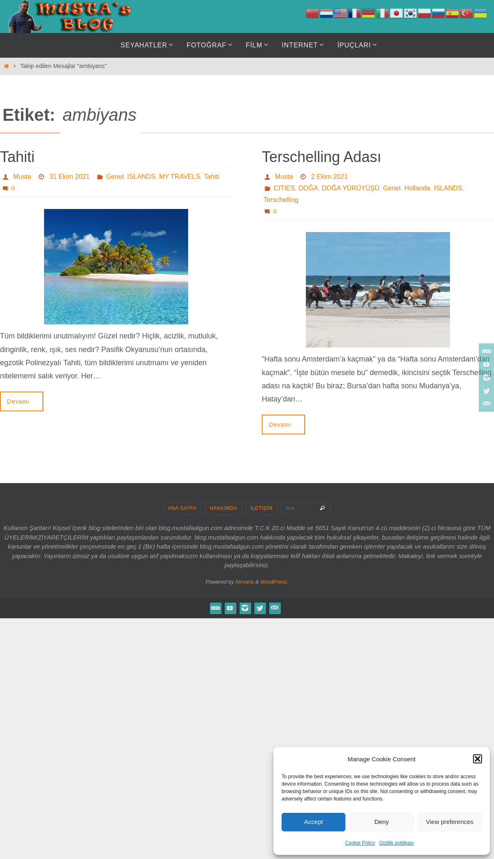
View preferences (450, 821)
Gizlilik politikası (396, 843)
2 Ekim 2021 (329, 176)
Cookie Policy (360, 843)
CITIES (284, 188)
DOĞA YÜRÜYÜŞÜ (350, 188)
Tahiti (17, 156)
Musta (22, 176)
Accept (313, 821)
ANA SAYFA (182, 508)
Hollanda (417, 188)
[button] (477, 759)
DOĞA (308, 188)
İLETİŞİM (261, 508)
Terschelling (280, 199)
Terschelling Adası (321, 156)
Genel (115, 176)
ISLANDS (141, 176)
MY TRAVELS (179, 176)
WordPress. (275, 582)
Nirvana (244, 582)
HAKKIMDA (223, 508)
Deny (381, 821)
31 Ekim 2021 (69, 176)
